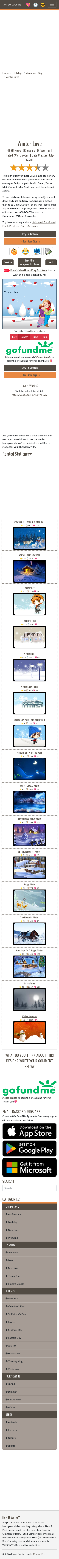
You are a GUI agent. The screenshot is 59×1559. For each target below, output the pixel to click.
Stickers (14, 225)
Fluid (44, 336)
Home (5, 73)
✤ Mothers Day (14, 1329)
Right (35, 336)
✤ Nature (11, 1437)
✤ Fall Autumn (13, 1399)
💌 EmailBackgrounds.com (34, 331)
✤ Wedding (12, 1237)
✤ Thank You (13, 1275)
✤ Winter (11, 1407)
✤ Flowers (11, 1429)
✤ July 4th (11, 1345)
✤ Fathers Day (13, 1337)
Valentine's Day (34, 73)
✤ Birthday (11, 1221)
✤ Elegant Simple (15, 1283)
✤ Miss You (12, 1268)
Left (14, 336)
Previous (8, 262)
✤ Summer (11, 1391)
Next (51, 262)
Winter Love (12, 76)
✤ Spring (10, 1383)
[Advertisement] (29, 39)
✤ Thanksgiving (14, 1361)
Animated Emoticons (43, 222)
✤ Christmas (12, 1369)
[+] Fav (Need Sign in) (30, 241)
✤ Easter (10, 1321)
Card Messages (29, 225)
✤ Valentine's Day (15, 1306)
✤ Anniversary (13, 1214)
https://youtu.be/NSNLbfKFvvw (29, 394)
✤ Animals (11, 1422)
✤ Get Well (12, 1252)
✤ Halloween (13, 1353)
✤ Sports (10, 1445)
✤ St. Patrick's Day (16, 1314)
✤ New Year (12, 1298)
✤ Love (9, 1260)
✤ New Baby (13, 1229)
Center (24, 336)
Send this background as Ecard (29, 262)
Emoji (5, 225)
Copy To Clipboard (30, 234)
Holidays (17, 73)
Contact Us (39, 1553)
